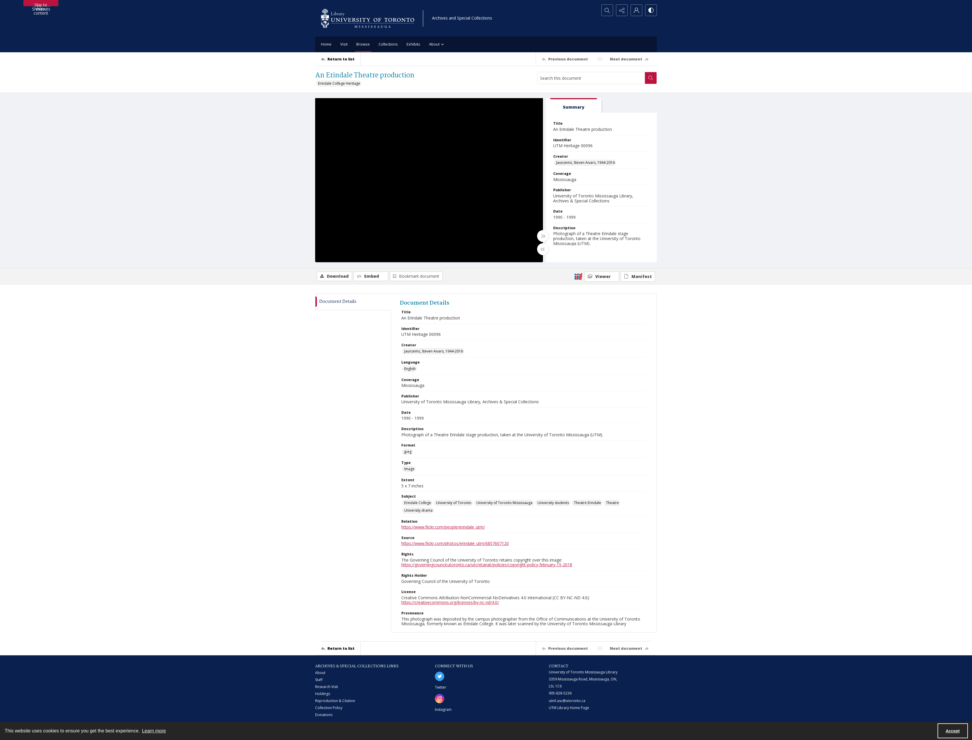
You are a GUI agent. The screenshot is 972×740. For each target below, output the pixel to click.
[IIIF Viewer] (601, 276)
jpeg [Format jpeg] (408, 451)
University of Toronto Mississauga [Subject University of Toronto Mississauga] (504, 502)
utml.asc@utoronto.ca (567, 700)
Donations (323, 714)
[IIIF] (578, 276)
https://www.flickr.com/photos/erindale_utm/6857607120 (455, 543)
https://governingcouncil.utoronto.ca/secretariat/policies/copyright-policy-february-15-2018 (486, 564)
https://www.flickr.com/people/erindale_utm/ (443, 527)
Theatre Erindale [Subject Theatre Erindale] (587, 502)
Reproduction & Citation (335, 700)
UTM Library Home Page (569, 707)
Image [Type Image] (409, 468)
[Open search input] (607, 10)
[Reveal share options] (621, 10)
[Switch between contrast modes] (651, 10)
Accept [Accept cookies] (953, 731)
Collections (388, 44)
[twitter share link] (439, 676)
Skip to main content (41, 4)
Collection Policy (328, 707)
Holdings (322, 693)
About (320, 672)
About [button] (437, 44)
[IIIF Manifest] (637, 276)
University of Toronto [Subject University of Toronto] (453, 502)
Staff (318, 679)
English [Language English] (410, 368)
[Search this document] (591, 78)
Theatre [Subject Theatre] (612, 502)
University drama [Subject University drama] (418, 510)
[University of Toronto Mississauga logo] (367, 18)
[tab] (573, 105)
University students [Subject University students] (553, 502)
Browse (363, 44)
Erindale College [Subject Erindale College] (417, 502)
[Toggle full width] (543, 236)
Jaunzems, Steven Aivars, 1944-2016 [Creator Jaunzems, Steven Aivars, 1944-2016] (585, 162)
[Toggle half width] (543, 249)
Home (326, 44)
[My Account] (636, 10)
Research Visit (326, 686)
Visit (344, 44)
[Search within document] (651, 78)
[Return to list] (340, 59)
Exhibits (413, 44)
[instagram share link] (439, 698)
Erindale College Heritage (339, 83)
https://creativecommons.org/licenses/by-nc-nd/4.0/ (450, 602)
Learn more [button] (154, 730)
